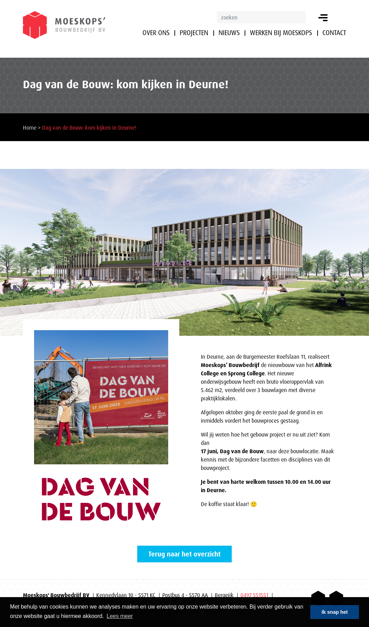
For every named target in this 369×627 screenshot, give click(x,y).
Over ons (156, 32)
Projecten (194, 32)
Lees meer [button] (120, 616)
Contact (334, 32)
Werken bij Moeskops (281, 32)
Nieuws (229, 32)
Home (29, 127)
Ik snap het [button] (335, 612)
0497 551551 (254, 595)
